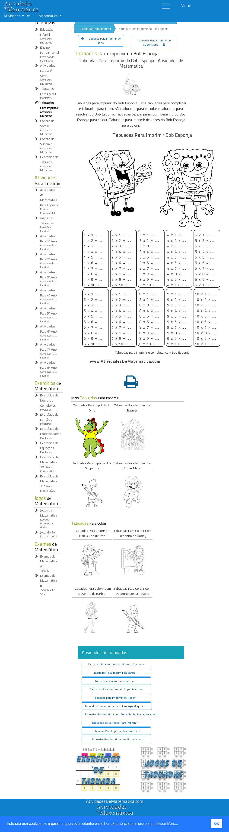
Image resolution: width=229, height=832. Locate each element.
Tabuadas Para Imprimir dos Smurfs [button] (116, 731)
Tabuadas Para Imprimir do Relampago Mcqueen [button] (117, 706)
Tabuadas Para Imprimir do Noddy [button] (116, 697)
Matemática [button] (48, 15)
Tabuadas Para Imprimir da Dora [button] (116, 681)
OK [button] (216, 824)
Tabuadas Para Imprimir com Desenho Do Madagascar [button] (120, 714)
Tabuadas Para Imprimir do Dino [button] (101, 40)
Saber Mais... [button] (167, 824)
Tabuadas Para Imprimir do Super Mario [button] (154, 42)
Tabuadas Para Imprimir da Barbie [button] (116, 672)
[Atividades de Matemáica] (114, 806)
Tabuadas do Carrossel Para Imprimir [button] (116, 722)
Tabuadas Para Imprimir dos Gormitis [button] (116, 739)
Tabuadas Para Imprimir (95, 28)
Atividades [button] (12, 15)
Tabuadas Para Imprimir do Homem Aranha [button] (116, 664)
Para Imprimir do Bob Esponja (117, 53)
